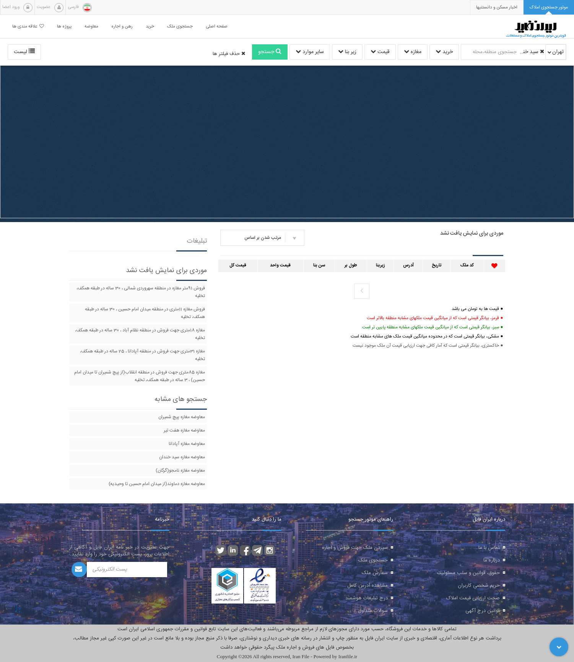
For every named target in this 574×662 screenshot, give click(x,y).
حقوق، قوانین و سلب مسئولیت (468, 573)
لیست (24, 52)
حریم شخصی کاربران (479, 585)
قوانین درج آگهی (482, 611)
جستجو (269, 52)
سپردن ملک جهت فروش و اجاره (355, 548)
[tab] (549, 7)
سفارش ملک (375, 573)
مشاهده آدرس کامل (367, 585)
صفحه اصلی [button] (217, 26)
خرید (444, 52)
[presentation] (497, 7)
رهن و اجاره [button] (122, 26)
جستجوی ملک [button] (180, 26)
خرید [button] (150, 26)
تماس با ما (489, 548)
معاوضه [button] (91, 26)
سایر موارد (310, 52)
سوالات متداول (373, 611)
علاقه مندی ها (28, 26)
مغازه (412, 52)
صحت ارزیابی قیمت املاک (473, 598)
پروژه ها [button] (64, 26)
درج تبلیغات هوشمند (366, 598)
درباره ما (491, 560)
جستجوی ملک (373, 560)
